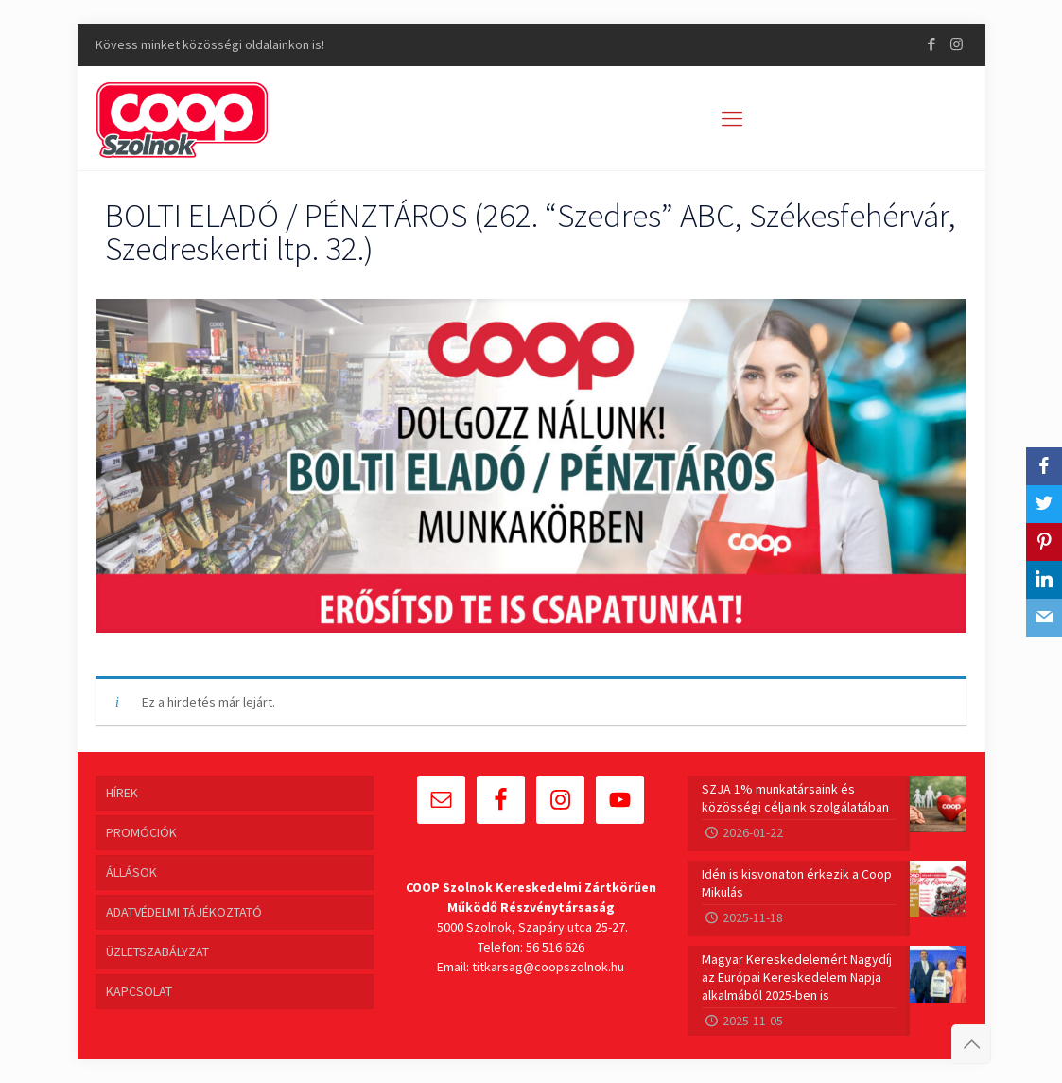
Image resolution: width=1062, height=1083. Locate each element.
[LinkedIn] (1044, 580)
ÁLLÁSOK (131, 872)
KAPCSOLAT (139, 991)
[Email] (1044, 618)
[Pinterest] (1044, 542)
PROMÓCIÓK (141, 832)
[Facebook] (1044, 466)
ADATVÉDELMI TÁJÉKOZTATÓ (184, 911)
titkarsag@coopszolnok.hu (548, 966)
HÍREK (122, 792)
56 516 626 (555, 946)
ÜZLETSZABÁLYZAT (157, 951)
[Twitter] (1044, 504)
